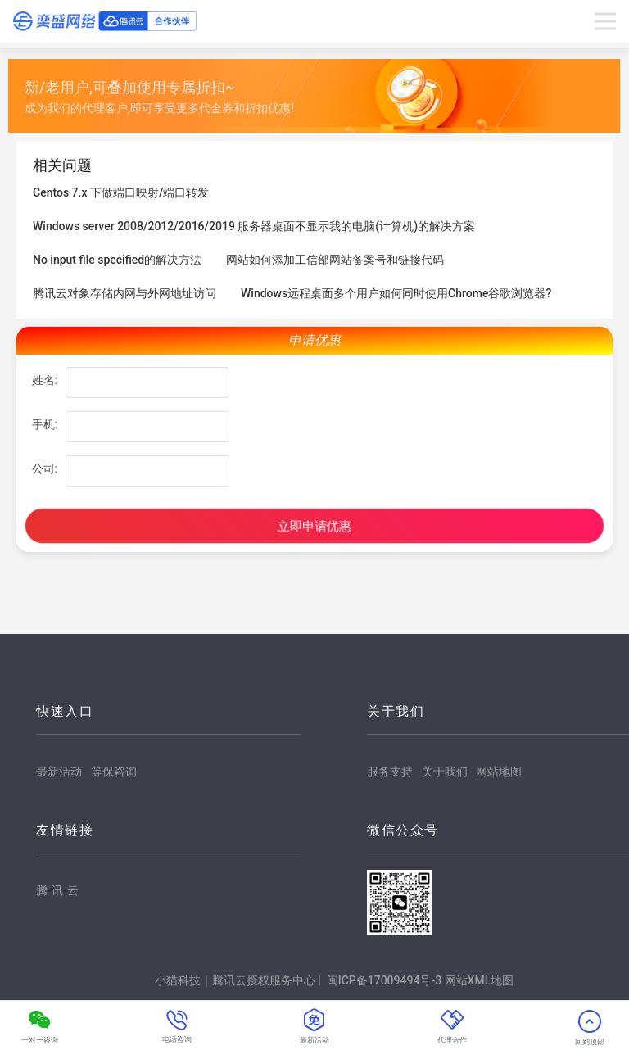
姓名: (44, 380)
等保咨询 (114, 771)
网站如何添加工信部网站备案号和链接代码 (335, 259)
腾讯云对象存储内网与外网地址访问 (124, 293)
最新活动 (59, 771)
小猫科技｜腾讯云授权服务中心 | (239, 980)
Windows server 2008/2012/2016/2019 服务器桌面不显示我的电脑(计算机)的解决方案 (254, 226)
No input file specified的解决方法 (117, 259)
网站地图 (499, 771)
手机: (44, 424)
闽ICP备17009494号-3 (384, 980)
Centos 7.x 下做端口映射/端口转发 (121, 192)
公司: (44, 468)
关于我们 (445, 771)
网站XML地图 (479, 980)
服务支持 (390, 771)
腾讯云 (57, 891)
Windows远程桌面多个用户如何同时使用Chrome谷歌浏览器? (396, 293)
